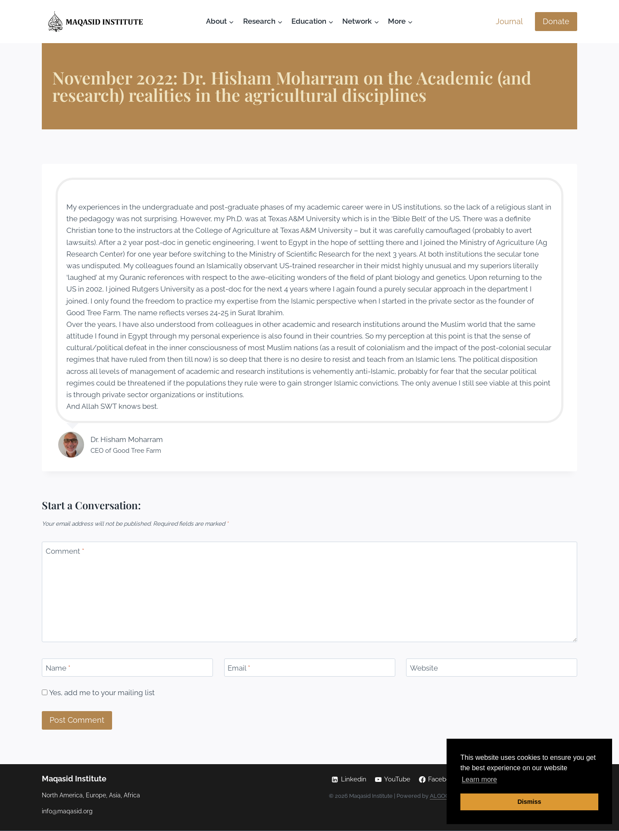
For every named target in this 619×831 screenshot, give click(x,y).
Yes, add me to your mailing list (98, 692)
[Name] (127, 668)
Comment (65, 551)
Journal (509, 21)
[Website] (491, 668)
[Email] (309, 668)
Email (239, 668)
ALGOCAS (443, 796)
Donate (556, 21)
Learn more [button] (479, 779)
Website (424, 668)
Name (58, 668)
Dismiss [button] (529, 801)
